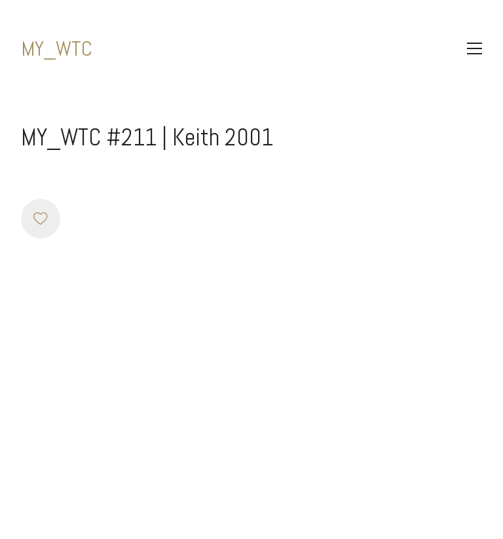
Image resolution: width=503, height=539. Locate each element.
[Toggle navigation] (474, 48)
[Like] (40, 218)
